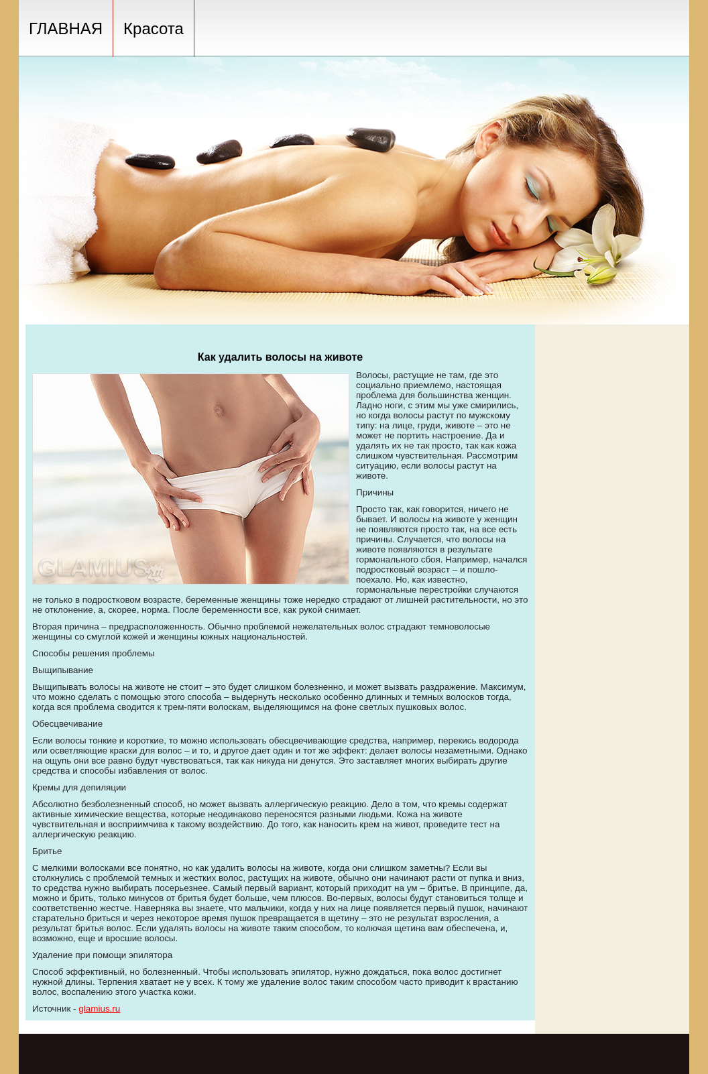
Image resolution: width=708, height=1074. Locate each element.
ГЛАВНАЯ (66, 28)
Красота (153, 28)
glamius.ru (99, 1009)
